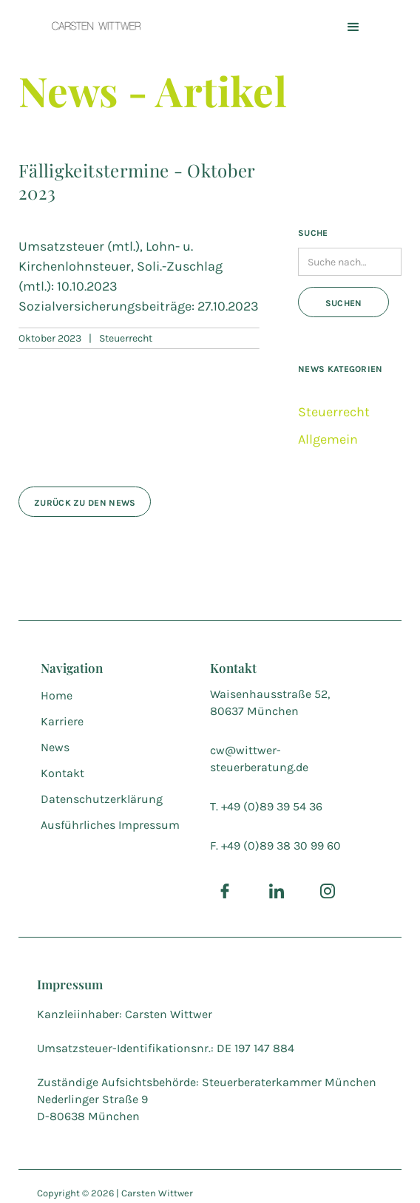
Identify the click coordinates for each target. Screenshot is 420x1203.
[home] (92, 26)
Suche (313, 233)
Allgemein (328, 439)
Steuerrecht (334, 412)
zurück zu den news (84, 503)
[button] (353, 26)
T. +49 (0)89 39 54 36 (266, 806)
